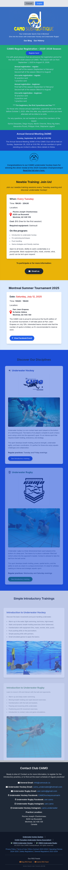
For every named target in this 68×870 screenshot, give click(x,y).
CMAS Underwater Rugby (47, 843)
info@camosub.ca (42, 783)
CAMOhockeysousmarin (49, 795)
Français (29, 3)
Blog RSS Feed (26, 862)
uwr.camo (48, 799)
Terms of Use (22, 849)
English (39, 3)
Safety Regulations (26, 851)
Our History (39, 40)
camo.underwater (50, 808)
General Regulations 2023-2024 (46, 851)
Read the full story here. (34, 170)
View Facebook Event (22, 338)
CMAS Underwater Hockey (23, 843)
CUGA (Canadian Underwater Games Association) (33, 840)
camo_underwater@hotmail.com (47, 787)
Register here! (34, 53)
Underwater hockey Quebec (33, 837)
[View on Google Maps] (11, 214)
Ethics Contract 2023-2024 (38, 849)
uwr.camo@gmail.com (47, 791)
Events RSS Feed (42, 862)
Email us (34, 271)
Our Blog (28, 40)
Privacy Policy (11, 849)
